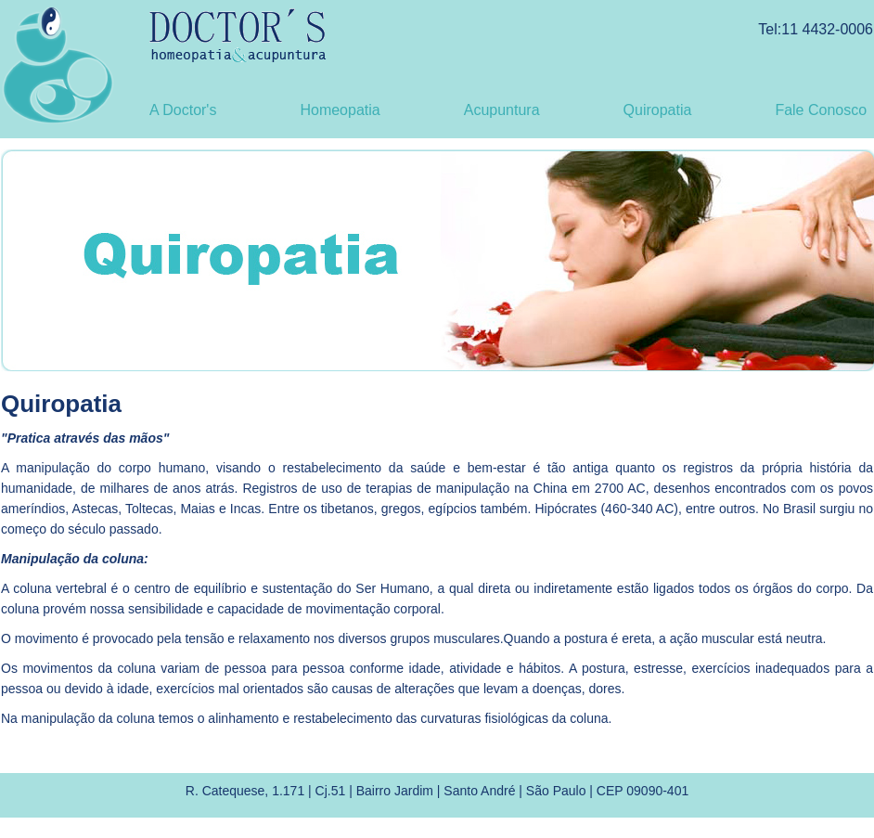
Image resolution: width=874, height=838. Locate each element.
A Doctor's (182, 110)
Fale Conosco (821, 110)
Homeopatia (339, 110)
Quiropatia (657, 110)
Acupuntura (502, 110)
